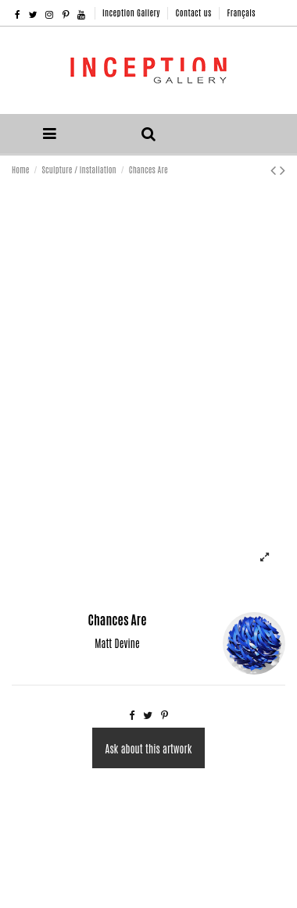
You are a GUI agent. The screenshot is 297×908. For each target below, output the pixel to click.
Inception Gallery (132, 12)
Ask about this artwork (149, 748)
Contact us (195, 12)
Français (241, 12)
